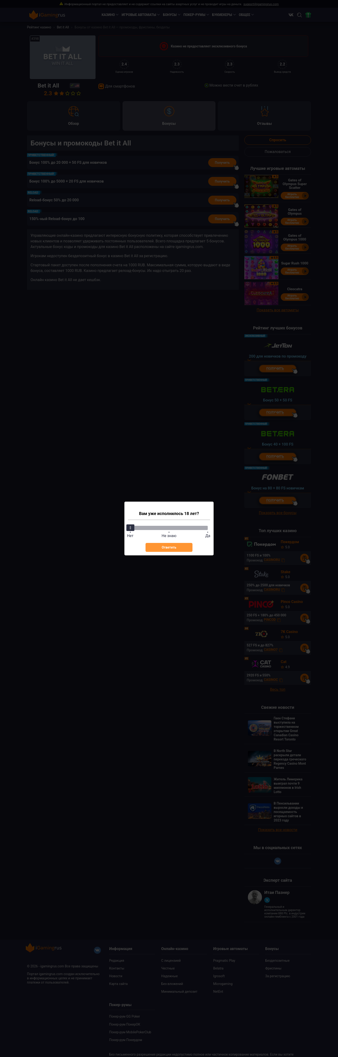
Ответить (169, 547)
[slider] (130, 527)
